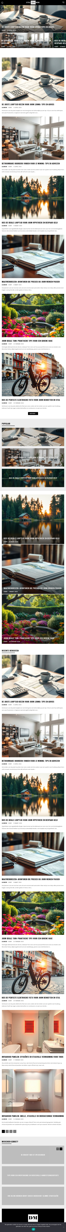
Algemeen (4, 107)
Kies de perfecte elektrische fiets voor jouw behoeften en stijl (31, 400)
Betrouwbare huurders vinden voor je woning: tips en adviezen (31, 163)
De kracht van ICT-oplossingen (33, 1155)
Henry (10, 107)
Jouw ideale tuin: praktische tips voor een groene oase (27, 340)
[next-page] (61, 431)
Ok (33, 1229)
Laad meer (33, 413)
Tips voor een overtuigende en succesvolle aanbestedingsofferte (33, 1175)
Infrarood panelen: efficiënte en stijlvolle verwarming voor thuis (32, 1056)
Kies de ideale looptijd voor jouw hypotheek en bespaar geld (30, 222)
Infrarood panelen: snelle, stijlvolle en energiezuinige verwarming (33, 1116)
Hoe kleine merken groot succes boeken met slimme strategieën (33, 1196)
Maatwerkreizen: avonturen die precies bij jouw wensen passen (31, 281)
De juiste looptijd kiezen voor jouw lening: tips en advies (28, 104)
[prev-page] (57, 431)
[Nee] (64, 1227)
